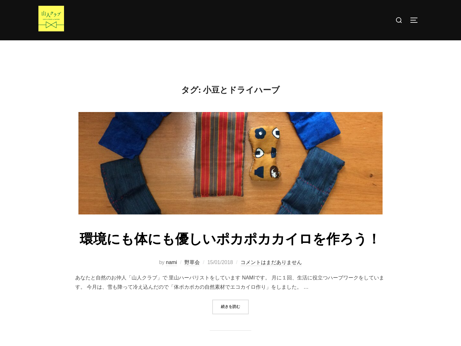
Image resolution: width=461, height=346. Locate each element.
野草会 (192, 275)
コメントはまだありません (271, 275)
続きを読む (235, 319)
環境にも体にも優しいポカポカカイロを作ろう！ (230, 252)
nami (171, 275)
